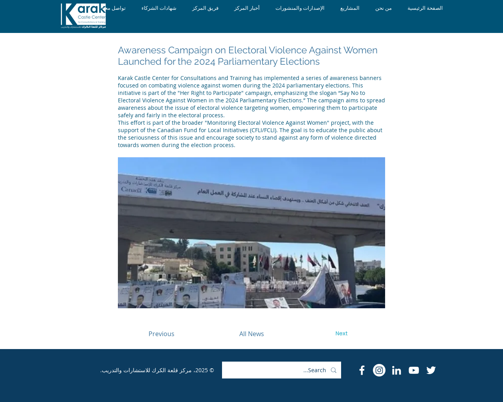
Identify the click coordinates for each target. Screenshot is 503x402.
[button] (251, 232)
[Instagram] (379, 370)
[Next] (341, 334)
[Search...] (282, 370)
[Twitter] (431, 370)
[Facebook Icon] (362, 370)
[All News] (251, 334)
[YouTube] (414, 370)
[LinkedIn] (396, 370)
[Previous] (161, 334)
